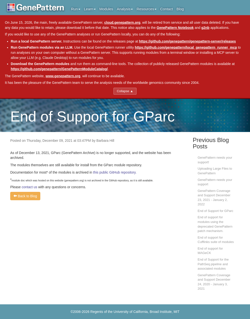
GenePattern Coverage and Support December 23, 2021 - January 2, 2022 (214, 197)
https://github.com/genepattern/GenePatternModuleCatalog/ (59, 69)
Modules (106, 9)
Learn (90, 9)
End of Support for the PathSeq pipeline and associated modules (213, 264)
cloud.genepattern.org (122, 22)
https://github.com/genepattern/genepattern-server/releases (187, 41)
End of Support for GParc (215, 211)
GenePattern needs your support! (215, 160)
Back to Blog (25, 196)
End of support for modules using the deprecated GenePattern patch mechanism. (215, 224)
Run (75, 9)
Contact (166, 9)
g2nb (205, 28)
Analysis (125, 9)
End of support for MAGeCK (210, 251)
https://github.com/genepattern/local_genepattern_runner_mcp (186, 47)
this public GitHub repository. (114, 172)
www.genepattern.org (63, 76)
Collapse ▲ (125, 91)
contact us (29, 187)
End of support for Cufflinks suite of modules (216, 240)
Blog (180, 9)
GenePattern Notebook (175, 28)
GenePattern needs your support (215, 182)
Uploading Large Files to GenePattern (215, 171)
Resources (146, 9)
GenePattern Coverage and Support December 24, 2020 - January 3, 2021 (214, 282)
